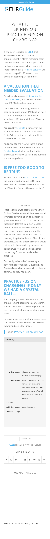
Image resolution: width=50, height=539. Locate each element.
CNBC (31, 51)
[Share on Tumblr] (29, 459)
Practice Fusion (11, 151)
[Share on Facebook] (6, 459)
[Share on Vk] (34, 459)
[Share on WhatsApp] (15, 459)
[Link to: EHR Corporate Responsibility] (14, 487)
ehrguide (27, 439)
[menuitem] (25, 2)
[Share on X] (11, 459)
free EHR (19, 445)
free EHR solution (32, 69)
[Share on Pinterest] (20, 459)
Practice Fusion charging (20, 283)
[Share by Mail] (44, 459)
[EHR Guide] (21, 9)
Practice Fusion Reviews (28, 332)
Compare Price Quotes (25, 2)
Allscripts (20, 127)
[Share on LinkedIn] (25, 459)
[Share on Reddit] (39, 459)
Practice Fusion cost (34, 177)
